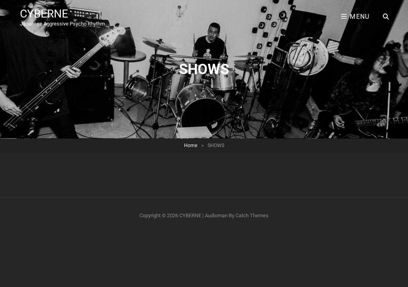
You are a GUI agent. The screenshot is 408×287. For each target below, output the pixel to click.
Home (190, 145)
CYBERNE (44, 13)
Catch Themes (252, 215)
